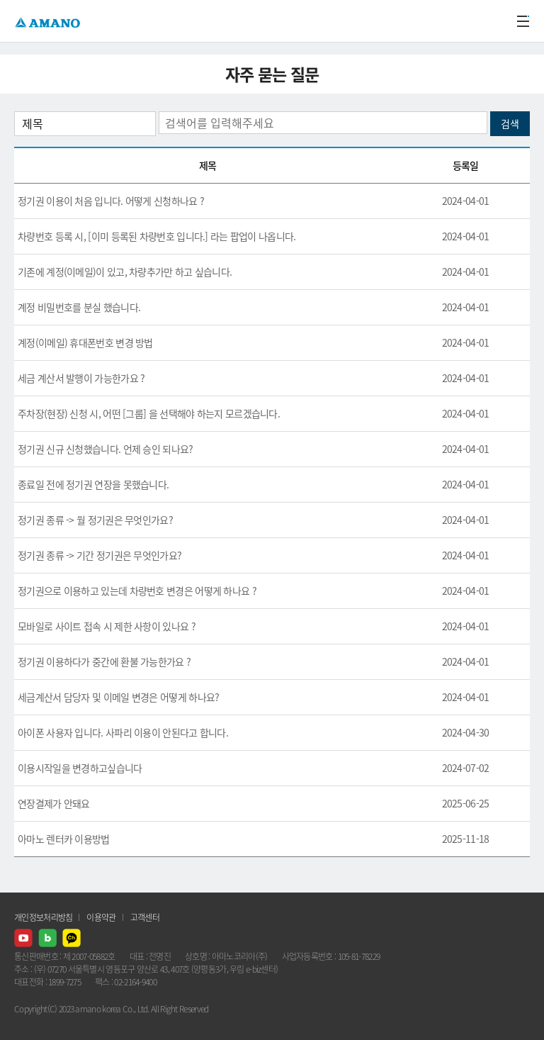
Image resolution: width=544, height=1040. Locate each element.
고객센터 (144, 917)
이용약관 (100, 917)
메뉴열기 (523, 21)
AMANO (49, 21)
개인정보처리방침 (43, 917)
